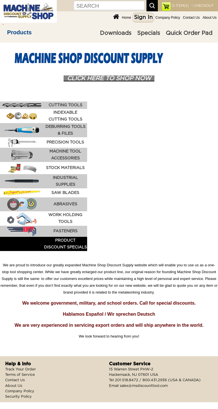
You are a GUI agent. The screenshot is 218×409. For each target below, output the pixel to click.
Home (126, 18)
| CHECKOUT (202, 5)
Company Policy (168, 18)
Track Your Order (20, 369)
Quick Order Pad (189, 33)
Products (19, 32)
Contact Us (191, 18)
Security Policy (18, 397)
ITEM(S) (180, 5)
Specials (148, 33)
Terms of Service (20, 375)
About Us (210, 18)
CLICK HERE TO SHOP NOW (109, 78)
